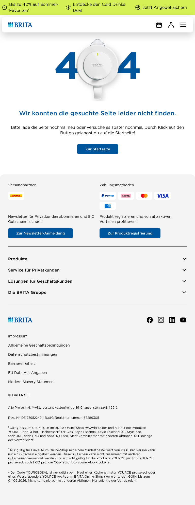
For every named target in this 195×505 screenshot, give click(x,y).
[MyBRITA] (171, 24)
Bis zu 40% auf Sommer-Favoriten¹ (34, 7)
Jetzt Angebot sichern (164, 7)
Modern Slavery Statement (31, 382)
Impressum (17, 336)
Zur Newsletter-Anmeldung (40, 233)
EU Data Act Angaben (27, 373)
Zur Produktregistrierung (130, 233)
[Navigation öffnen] (183, 24)
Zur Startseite (97, 149)
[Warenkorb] (159, 24)
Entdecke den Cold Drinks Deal (99, 7)
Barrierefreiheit (21, 364)
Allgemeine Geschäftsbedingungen (39, 345)
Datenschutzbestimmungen (32, 354)
